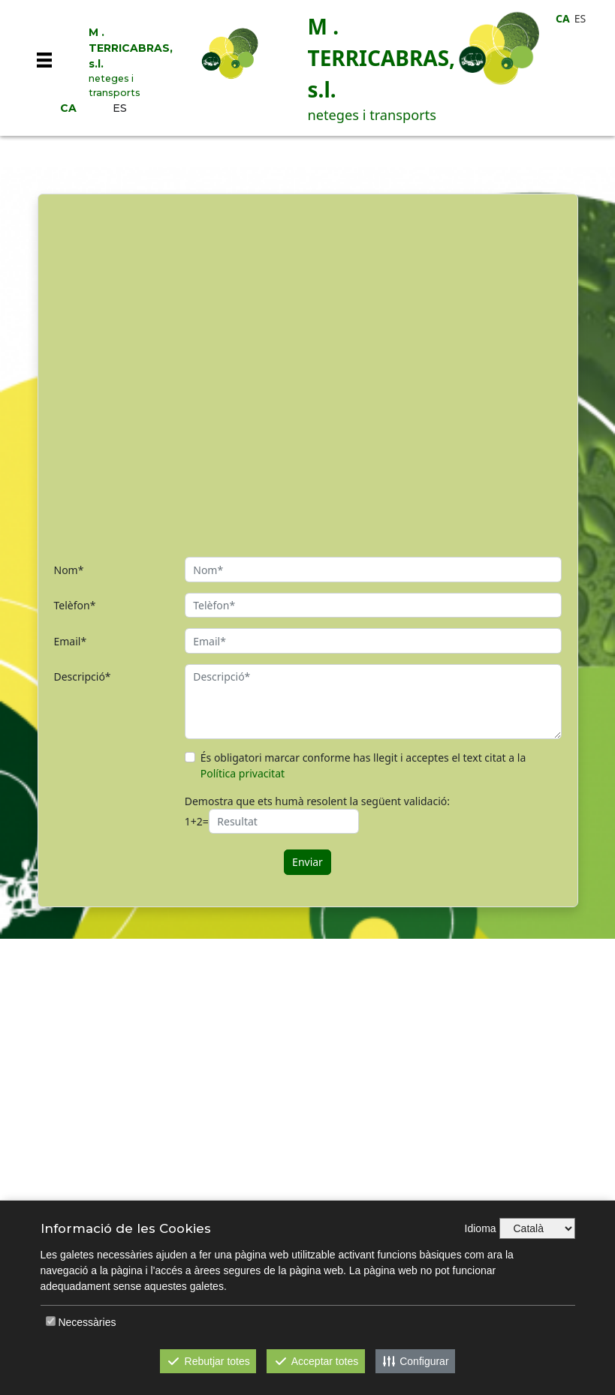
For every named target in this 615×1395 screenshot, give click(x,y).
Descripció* (82, 676)
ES (120, 108)
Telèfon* (75, 605)
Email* (70, 641)
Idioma (480, 1228)
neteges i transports (114, 85)
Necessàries (87, 1322)
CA (68, 108)
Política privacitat (242, 773)
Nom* (69, 570)
